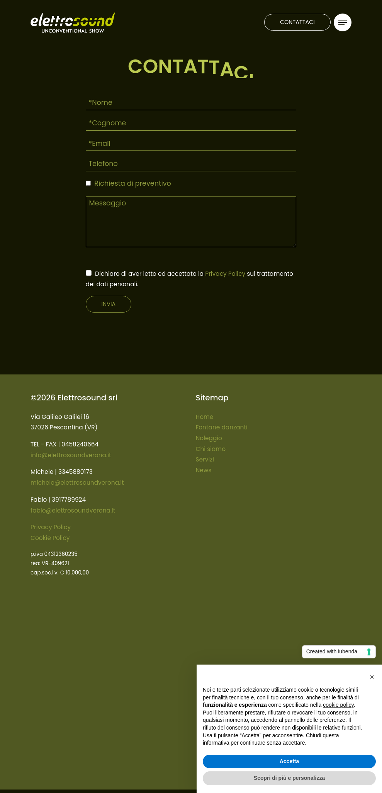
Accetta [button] (289, 761)
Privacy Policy (225, 274)
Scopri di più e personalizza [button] (289, 778)
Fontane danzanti (222, 427)
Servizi (205, 459)
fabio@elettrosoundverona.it (73, 510)
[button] (372, 677)
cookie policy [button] (338, 705)
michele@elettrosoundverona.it (77, 483)
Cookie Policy (50, 538)
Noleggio (209, 438)
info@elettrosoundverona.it (71, 455)
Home (205, 417)
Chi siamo (211, 449)
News (204, 470)
